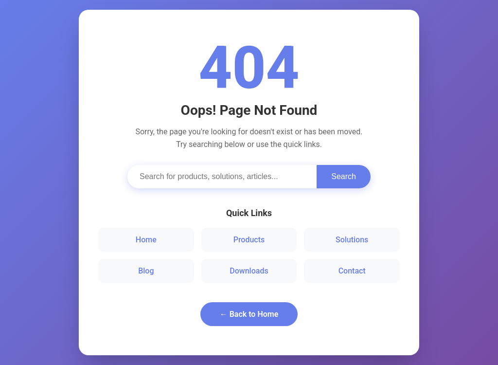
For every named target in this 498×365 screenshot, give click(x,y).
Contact (352, 270)
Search (343, 176)
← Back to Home (249, 314)
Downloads (249, 270)
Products (249, 239)
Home (146, 239)
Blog (146, 270)
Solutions (352, 239)
